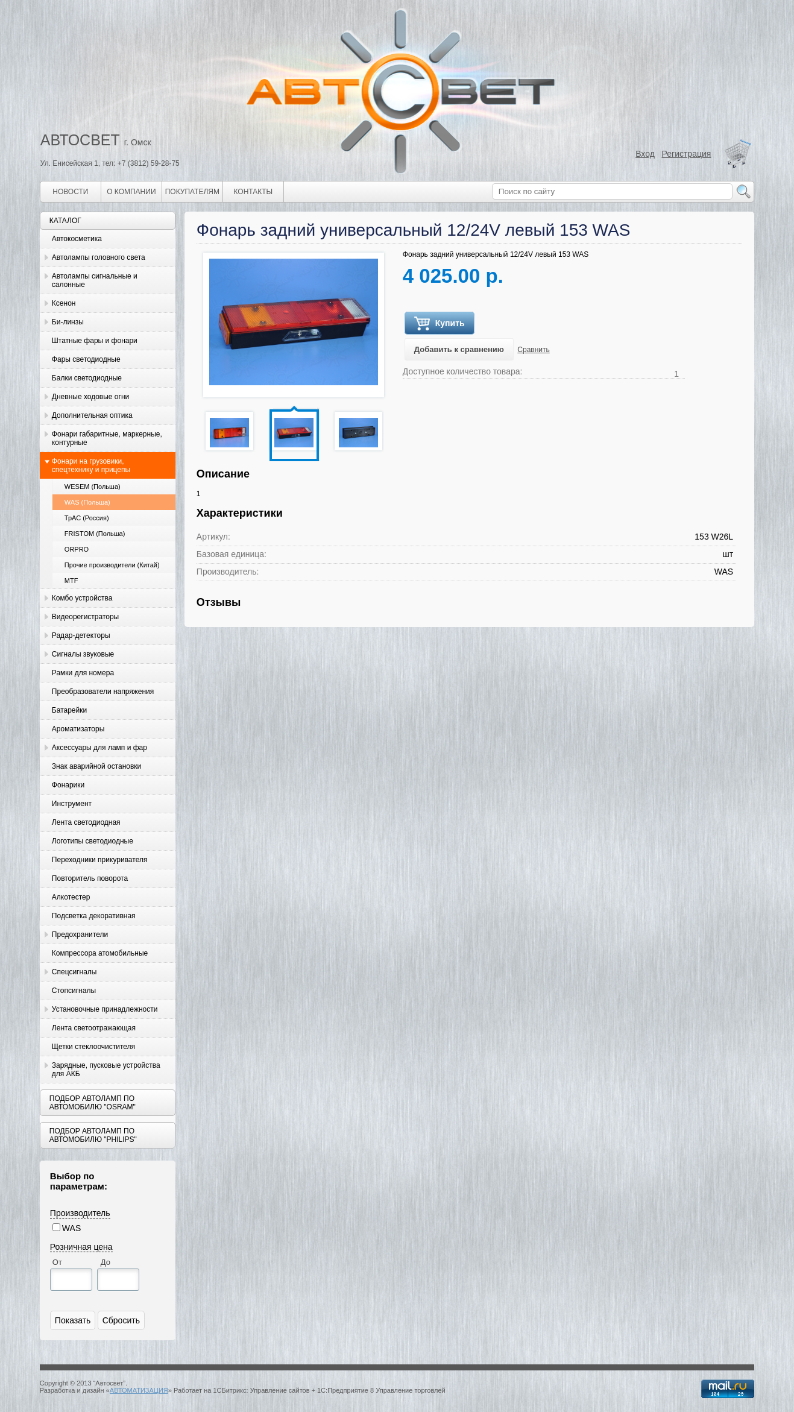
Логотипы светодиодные (92, 841)
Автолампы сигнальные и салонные (94, 280)
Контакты (253, 192)
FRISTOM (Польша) (95, 533)
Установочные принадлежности (105, 1009)
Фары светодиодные (86, 359)
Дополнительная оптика (92, 415)
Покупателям (192, 192)
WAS (71, 1228)
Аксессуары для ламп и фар (99, 747)
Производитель (80, 1213)
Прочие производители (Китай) (112, 565)
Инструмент (72, 803)
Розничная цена (81, 1247)
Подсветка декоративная (94, 916)
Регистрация (686, 154)
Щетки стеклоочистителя (93, 1046)
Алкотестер (71, 897)
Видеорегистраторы (85, 617)
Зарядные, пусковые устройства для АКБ (106, 1069)
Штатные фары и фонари (94, 340)
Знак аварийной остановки (96, 766)
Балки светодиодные (87, 378)
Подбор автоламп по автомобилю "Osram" (92, 1102)
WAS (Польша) (87, 502)
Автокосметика (77, 239)
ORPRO (77, 549)
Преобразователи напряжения (103, 691)
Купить (439, 323)
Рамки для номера (83, 673)
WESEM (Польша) (93, 486)
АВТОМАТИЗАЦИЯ (139, 1390)
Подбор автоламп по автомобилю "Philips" (93, 1135)
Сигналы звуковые (83, 654)
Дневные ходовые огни (90, 396)
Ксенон (64, 303)
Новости (70, 192)
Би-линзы (68, 322)
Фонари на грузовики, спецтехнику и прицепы (91, 465)
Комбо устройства (82, 598)
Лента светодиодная (86, 822)
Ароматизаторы (78, 729)
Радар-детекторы (81, 635)
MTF (71, 580)
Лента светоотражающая (94, 1028)
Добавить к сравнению (459, 349)
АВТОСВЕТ (80, 139)
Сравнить (533, 349)
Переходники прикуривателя (100, 860)
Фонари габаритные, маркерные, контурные (107, 438)
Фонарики (68, 785)
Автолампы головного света (98, 257)
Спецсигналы (74, 972)
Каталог (65, 220)
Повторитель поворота (90, 878)
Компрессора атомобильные (100, 953)
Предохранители (80, 934)
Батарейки (69, 710)
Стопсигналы (74, 990)
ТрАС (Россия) (87, 518)
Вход (645, 154)
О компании (131, 192)
